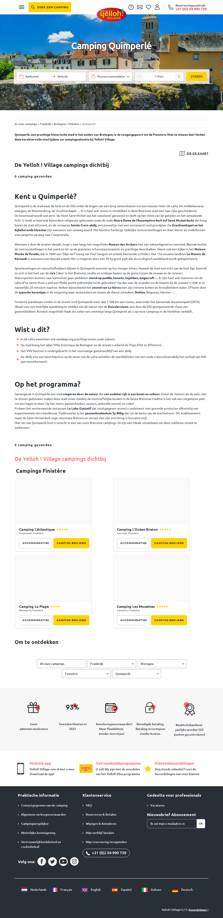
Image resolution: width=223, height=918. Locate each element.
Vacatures (157, 805)
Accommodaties (35, 543)
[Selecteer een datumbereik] (37, 76)
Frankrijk (96, 664)
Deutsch (182, 889)
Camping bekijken (71, 543)
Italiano (151, 889)
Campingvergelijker (35, 823)
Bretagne (147, 664)
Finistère (71, 674)
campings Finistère (41, 471)
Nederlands (33, 889)
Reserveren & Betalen (101, 814)
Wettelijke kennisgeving (38, 833)
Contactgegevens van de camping (44, 805)
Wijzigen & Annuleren (101, 823)
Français (61, 889)
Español (122, 889)
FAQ (89, 805)
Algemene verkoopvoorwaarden (43, 814)
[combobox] (110, 76)
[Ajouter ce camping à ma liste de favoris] (85, 484)
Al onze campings (52, 664)
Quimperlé (122, 674)
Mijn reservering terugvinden (106, 842)
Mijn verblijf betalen (100, 833)
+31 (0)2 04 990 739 (106, 852)
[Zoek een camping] (50, 7)
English (91, 889)
